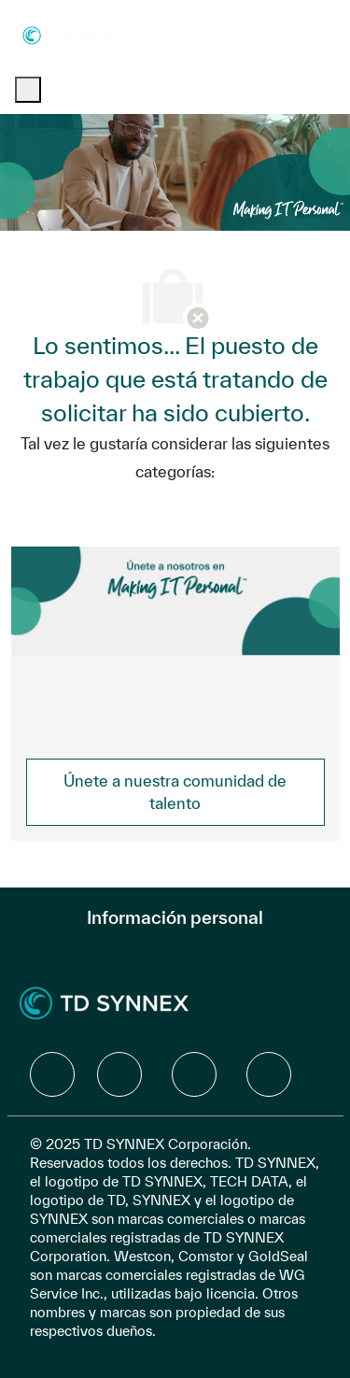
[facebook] (52, 1074)
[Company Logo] (69, 34)
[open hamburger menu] (28, 90)
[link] (175, 792)
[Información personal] (175, 917)
